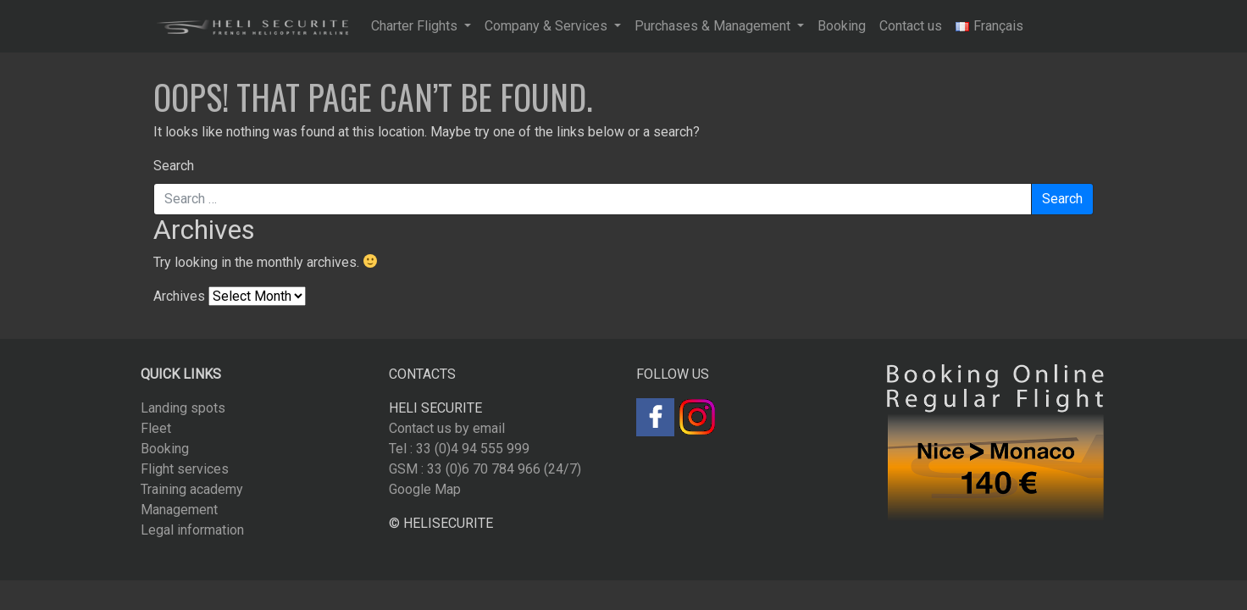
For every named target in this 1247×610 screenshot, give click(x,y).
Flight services (185, 469)
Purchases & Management (714, 26)
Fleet (156, 428)
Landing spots (183, 408)
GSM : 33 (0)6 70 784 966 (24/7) (485, 469)
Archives (179, 296)
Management (179, 510)
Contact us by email (447, 428)
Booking (841, 26)
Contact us (910, 26)
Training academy (192, 489)
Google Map (425, 489)
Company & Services (548, 26)
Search (173, 166)
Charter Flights (416, 26)
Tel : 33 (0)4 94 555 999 (459, 449)
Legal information (192, 530)
